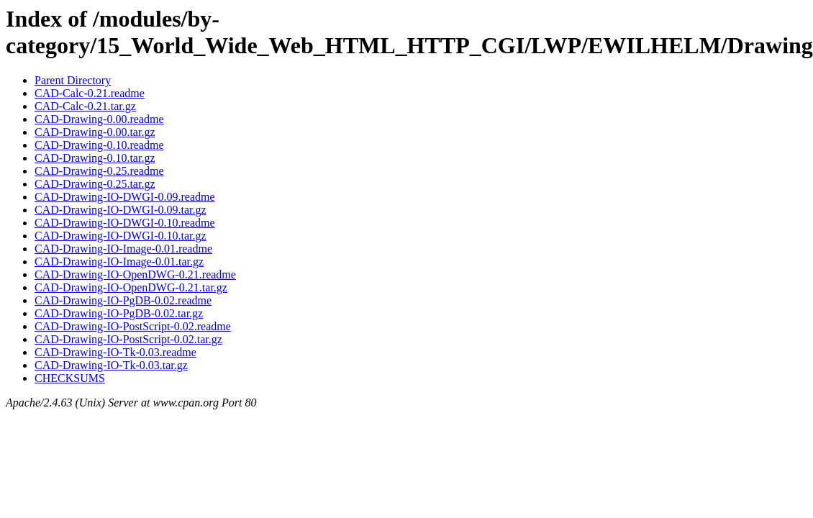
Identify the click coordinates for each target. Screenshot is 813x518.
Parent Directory (73, 80)
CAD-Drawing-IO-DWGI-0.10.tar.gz (120, 236)
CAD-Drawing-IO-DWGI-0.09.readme (125, 197)
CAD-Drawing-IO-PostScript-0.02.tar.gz (128, 339)
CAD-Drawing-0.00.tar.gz (95, 132)
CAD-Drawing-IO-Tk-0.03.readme (115, 352)
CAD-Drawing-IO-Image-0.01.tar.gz (119, 261)
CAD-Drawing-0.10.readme (99, 145)
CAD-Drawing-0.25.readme (99, 171)
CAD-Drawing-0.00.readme (99, 119)
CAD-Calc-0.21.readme (90, 93)
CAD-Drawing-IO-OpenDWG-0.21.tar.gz (131, 287)
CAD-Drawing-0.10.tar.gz (95, 158)
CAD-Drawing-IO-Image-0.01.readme (123, 248)
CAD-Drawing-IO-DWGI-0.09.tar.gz (120, 210)
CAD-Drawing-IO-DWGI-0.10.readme (125, 223)
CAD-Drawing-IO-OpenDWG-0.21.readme (135, 274)
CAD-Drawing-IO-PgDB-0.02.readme (123, 300)
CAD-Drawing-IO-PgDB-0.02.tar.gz (119, 313)
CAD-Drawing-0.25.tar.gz (95, 184)
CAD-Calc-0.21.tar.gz (85, 106)
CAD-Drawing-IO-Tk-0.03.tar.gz (111, 365)
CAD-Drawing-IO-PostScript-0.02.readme (133, 326)
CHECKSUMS (70, 378)
